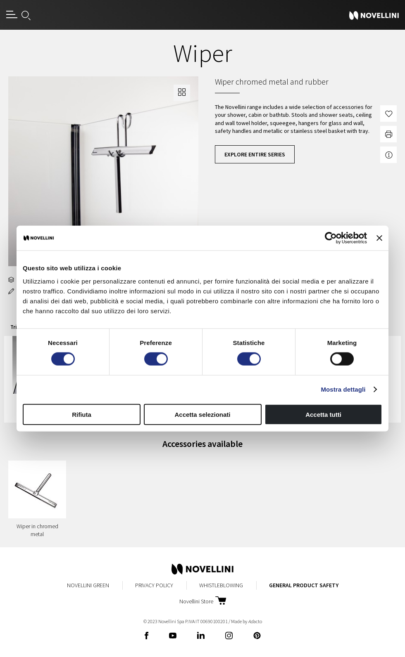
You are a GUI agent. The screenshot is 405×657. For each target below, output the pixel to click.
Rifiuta (81, 414)
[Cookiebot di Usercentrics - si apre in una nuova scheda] (331, 238)
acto (255, 621)
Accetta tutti (323, 414)
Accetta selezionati (202, 414)
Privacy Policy (154, 585)
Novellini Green (88, 585)
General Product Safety (303, 585)
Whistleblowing (221, 585)
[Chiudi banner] (379, 238)
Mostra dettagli (343, 389)
